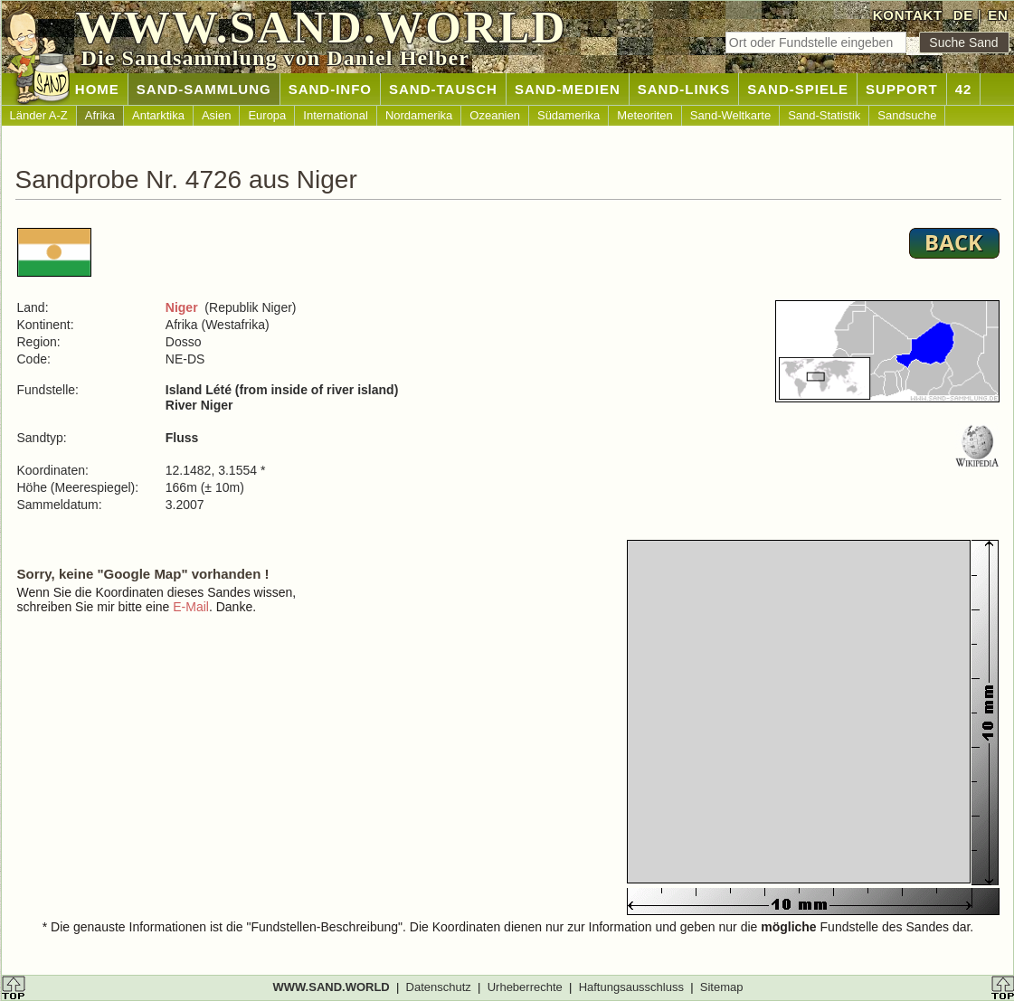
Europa (267, 115)
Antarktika (158, 115)
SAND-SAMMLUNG (204, 89)
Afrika (100, 115)
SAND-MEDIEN (568, 89)
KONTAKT (908, 15)
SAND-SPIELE (797, 89)
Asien (217, 115)
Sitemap (722, 987)
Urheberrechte (525, 987)
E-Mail (191, 607)
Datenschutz (438, 987)
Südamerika (568, 115)
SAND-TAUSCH (443, 89)
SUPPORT (902, 89)
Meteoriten (644, 115)
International (335, 115)
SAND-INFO (330, 89)
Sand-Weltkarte (730, 115)
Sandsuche (906, 115)
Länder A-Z (39, 115)
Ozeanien (494, 115)
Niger (182, 307)
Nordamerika (418, 115)
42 (963, 89)
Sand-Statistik (824, 115)
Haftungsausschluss (631, 987)
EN (998, 15)
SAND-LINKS (684, 89)
